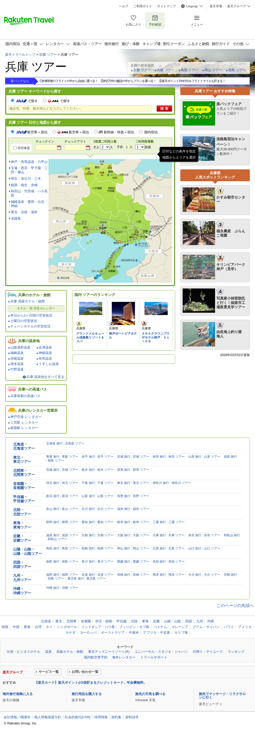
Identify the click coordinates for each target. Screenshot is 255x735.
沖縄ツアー (22, 593)
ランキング (236, 652)
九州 (16, 575)
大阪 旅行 (123, 535)
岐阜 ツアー (141, 522)
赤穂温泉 (17, 358)
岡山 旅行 (123, 548)
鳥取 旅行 (52, 548)
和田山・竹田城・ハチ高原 (29, 193)
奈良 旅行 (194, 535)
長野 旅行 (123, 496)
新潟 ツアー (70, 496)
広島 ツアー (176, 548)
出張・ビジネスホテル (23, 652)
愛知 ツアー (105, 522)
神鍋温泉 (45, 353)
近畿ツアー (22, 540)
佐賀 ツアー (105, 574)
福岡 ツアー (70, 574)
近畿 (16, 536)
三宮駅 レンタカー (24, 422)
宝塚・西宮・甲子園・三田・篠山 (29, 170)
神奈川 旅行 (161, 483)
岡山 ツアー (213, 70)
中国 (16, 627)
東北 (16, 457)
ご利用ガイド (142, 6)
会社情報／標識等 (17, 717)
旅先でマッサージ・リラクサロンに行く (222, 695)
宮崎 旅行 (230, 574)
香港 (27, 627)
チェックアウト (75, 141)
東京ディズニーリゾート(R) (109, 652)
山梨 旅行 (88, 496)
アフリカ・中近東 (156, 632)
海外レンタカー (123, 657)
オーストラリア (112, 632)
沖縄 (16, 589)
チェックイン (45, 141)
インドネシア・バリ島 (98, 627)
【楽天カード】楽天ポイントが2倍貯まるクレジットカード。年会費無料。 (91, 682)
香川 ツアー (105, 561)
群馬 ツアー (141, 470)
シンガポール (67, 627)
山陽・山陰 (22, 549)
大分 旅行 (194, 574)
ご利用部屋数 (144, 141)
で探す (26, 101)
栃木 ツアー (105, 470)
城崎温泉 (17, 353)
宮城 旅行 (123, 456)
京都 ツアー (142, 70)
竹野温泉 (17, 369)
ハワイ (229, 627)
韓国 (5, 627)
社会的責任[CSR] (77, 717)
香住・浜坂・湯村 (24, 212)
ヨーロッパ (88, 632)
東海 (16, 523)
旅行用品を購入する (87, 694)
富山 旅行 (52, 509)
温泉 (48, 652)
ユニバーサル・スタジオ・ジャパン (161, 652)
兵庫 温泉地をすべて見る (45, 377)
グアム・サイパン (206, 627)
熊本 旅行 (159, 574)
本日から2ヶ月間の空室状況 (31, 315)
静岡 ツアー (70, 522)
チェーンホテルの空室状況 (30, 326)
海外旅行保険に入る (18, 694)
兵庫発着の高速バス (25, 396)
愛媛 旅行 (123, 561)
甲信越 (18, 497)
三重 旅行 (159, 522)
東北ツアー (22, 462)
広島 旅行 (159, 548)
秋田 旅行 (159, 456)
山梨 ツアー (105, 496)
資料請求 (132, 717)
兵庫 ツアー (176, 535)
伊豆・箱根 (103, 621)
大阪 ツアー (166, 70)
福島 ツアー (56, 460)
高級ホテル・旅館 (69, 652)
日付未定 (24, 148)
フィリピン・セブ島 (134, 627)
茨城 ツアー (70, 470)
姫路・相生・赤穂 (24, 185)
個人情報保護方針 (47, 717)
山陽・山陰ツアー (27, 554)
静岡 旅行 (52, 522)
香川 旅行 (88, 561)
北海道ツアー (24, 448)
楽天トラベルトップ (20, 54)
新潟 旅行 (52, 496)
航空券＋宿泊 (31, 132)
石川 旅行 (88, 509)
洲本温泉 (17, 364)
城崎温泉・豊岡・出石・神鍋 (29, 204)
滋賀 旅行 (52, 535)
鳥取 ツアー (190, 70)
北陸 (16, 510)
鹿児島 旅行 (75, 578)
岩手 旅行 (88, 456)
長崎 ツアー (141, 574)
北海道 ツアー (74, 443)
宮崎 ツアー (56, 578)
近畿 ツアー (48, 54)
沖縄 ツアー (70, 588)
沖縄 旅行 (52, 588)
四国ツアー (22, 567)
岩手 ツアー (105, 456)
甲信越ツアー (24, 501)
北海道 (18, 444)
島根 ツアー (105, 548)
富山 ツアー (70, 509)
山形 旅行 (194, 456)
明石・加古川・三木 (26, 178)
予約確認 (155, 20)
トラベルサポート (153, 657)
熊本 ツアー (176, 574)
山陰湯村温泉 (20, 347)
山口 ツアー (212, 548)
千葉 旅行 (88, 483)
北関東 (18, 471)
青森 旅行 (52, 456)
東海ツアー (22, 527)
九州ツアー (22, 580)
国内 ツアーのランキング (94, 295)
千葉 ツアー (105, 483)
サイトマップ (166, 6)
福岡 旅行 (52, 574)
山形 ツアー (212, 456)
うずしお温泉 (49, 364)
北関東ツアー (24, 475)
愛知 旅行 (88, 522)
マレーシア (180, 627)
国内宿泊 (151, 132)
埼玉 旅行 (52, 483)
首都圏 (18, 484)
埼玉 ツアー (70, 483)
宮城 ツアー (141, 456)
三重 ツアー (176, 522)
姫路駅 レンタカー (24, 428)
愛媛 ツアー (141, 561)
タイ (49, 627)
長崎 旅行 (123, 574)
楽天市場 (216, 6)
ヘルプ (123, 6)
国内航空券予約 (95, 657)
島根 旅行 (88, 548)
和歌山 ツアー (57, 539)
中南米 (134, 632)
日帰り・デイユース (208, 652)
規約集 (116, 717)
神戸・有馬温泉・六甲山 (29, 162)
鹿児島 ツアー (96, 578)
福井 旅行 (123, 509)
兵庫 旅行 (159, 535)
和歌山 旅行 (232, 535)
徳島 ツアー (237, 70)
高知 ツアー (176, 561)
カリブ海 (181, 632)
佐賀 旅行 (88, 574)
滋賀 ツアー (70, 535)
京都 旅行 (88, 535)
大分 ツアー (212, 574)
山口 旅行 (194, 548)
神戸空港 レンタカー (25, 417)
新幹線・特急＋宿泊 (119, 132)
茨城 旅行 (52, 470)
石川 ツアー (105, 509)
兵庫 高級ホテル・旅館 (27, 301)
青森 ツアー (70, 456)
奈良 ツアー (212, 535)
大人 (96, 147)
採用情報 (101, 717)
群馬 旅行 (123, 470)
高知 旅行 (159, 561)
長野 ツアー (141, 496)
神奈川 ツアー (181, 483)
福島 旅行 (230, 456)
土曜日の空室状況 (23, 321)
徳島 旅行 (52, 561)
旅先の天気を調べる (150, 694)
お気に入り (133, 20)
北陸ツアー (22, 514)
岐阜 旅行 (123, 522)
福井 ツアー (141, 509)
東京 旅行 (123, 483)
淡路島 (16, 218)
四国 (16, 562)
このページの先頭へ (235, 605)
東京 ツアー (141, 483)
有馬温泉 (45, 358)
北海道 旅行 (54, 443)
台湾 (38, 627)
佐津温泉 (45, 347)
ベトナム (160, 627)
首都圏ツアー (24, 488)
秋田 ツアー (176, 456)
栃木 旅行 (88, 470)
